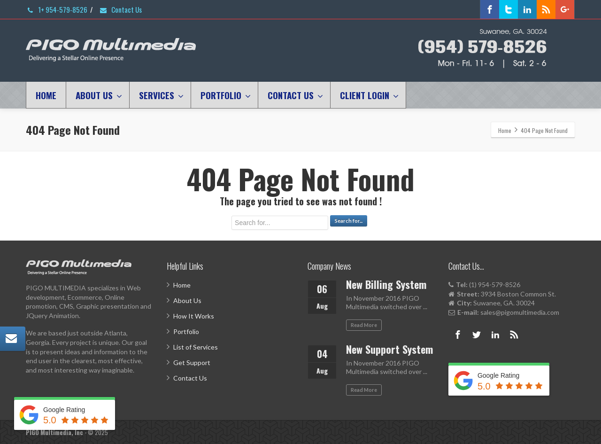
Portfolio (186, 331)
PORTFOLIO (225, 94)
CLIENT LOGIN (369, 94)
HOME (46, 94)
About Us (187, 300)
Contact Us (120, 9)
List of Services (195, 347)
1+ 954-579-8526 (56, 9)
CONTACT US (295, 94)
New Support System (389, 349)
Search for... (348, 221)
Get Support (191, 362)
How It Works (193, 316)
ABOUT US (99, 94)
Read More (364, 325)
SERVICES (161, 94)
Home (182, 285)
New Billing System (386, 284)
